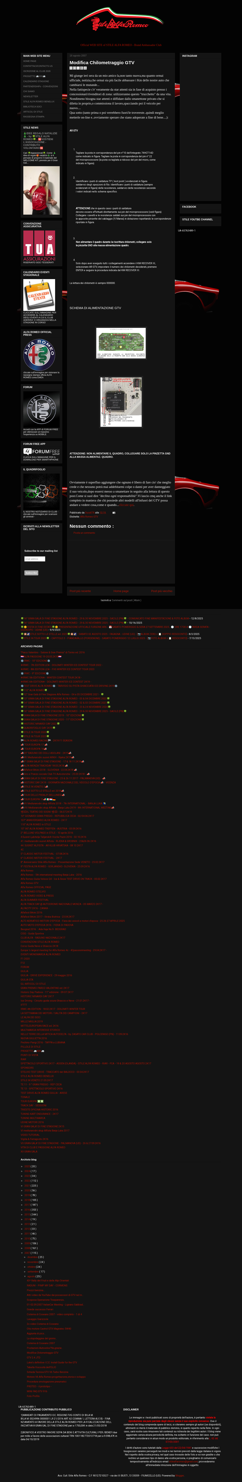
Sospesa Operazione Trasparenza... (46, 1299)
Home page (121, 591)
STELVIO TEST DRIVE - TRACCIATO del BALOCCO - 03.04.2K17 (55, 1071)
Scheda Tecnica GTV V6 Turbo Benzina (47, 1372)
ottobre (31, 1266)
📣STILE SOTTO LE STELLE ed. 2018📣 (42, 790)
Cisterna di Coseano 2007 (41, 1343)
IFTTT (24, 1004)
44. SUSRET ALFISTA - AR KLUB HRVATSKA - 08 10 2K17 (52, 845)
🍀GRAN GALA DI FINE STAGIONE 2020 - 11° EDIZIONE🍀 (52, 719)
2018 (28, 1200)
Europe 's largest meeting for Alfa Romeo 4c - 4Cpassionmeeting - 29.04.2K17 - (64, 950)
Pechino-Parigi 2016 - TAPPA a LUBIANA (43, 1042)
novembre (33, 1262)
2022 (28, 1180)
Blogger (179, 1475)
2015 (28, 1214)
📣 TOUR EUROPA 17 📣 (34, 744)
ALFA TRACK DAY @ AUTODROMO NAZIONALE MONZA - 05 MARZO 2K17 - (62, 904)
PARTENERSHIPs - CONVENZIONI (40, 86)
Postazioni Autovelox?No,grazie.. (45, 1348)
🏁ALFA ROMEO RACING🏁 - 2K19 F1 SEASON (46, 740)
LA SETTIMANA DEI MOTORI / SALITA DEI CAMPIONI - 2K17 (54, 1013)
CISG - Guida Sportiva (32, 933)
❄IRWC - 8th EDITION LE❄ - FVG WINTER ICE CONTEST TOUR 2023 (57, 669)
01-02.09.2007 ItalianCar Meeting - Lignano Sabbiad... (55, 1304)
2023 (28, 1175)
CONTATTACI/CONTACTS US (38, 66)
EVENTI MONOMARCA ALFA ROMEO (40, 954)
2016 (28, 1209)
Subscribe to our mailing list (41, 551)
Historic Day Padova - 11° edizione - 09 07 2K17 (47, 992)
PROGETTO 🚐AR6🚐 (34, 76)
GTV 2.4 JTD (33, 1357)
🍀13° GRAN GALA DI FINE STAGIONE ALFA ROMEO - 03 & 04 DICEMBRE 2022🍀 (65, 698)
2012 (28, 1228)
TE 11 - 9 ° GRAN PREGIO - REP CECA (41, 1084)
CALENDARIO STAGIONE (36, 81)
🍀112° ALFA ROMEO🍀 (34, 690)
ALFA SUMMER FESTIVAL (35, 899)
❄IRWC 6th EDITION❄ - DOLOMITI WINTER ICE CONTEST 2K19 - (56, 681)
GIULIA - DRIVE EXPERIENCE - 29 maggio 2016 (46, 975)
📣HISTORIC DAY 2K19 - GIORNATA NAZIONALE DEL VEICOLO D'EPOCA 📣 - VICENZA (68, 782)
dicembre (32, 1257)
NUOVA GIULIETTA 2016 (34, 1038)
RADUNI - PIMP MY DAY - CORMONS (47, 1285)
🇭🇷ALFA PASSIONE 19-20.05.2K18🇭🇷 (41, 656)
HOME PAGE (29, 61)
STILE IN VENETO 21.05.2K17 (37, 1080)
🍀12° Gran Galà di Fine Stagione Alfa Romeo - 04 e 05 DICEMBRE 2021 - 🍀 (62, 694)
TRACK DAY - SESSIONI (33, 1105)
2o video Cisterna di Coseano (43, 1323)
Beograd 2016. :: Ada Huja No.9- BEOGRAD (43, 929)
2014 (28, 1219)
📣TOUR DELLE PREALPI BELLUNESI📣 (43, 795)
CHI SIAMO (29, 91)
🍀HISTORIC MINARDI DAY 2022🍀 (40, 723)
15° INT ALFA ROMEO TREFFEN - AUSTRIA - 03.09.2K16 (51, 828)
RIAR (23, 1059)
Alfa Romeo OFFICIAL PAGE (36, 887)
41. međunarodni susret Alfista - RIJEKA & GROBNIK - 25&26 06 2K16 (58, 841)
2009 (28, 1243)
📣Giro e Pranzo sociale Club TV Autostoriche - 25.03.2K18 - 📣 (55, 774)
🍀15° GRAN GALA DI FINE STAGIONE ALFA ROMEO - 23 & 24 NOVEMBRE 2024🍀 (66, 706)
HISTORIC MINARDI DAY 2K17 (37, 996)
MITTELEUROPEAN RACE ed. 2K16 (39, 1025)
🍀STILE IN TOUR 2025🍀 (35, 736)
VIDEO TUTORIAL (30, 1134)
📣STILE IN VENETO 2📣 (34, 786)
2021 (28, 1185)
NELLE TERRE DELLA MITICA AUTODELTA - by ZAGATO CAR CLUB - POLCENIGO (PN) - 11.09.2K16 (74, 1034)
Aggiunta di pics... (36, 1333)
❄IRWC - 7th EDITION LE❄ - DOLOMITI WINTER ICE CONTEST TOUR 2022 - (62, 665)
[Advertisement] (121, 561)
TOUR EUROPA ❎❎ (32, 1101)
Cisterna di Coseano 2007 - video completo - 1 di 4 (54, 1314)
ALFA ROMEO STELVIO (33, 891)
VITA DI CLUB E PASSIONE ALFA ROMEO (43, 1147)
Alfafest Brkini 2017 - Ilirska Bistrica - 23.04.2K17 (47, 916)
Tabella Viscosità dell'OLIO (41, 1367)
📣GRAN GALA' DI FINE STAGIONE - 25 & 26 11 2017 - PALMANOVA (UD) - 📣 (63, 778)
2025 (28, 1166)
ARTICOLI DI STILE (33, 111)
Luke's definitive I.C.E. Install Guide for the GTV (52, 1362)
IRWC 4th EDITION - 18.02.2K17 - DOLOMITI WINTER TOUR (53, 1009)
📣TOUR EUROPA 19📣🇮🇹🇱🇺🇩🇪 (38, 799)
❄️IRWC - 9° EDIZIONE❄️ (35, 673)
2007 (28, 1252)
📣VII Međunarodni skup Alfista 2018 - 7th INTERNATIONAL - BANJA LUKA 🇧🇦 (63, 803)
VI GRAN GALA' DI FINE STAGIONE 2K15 (42, 1126)
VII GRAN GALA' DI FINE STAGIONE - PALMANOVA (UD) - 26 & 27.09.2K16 (61, 1143)
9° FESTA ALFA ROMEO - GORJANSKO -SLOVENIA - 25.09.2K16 (55, 866)
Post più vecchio (161, 591)
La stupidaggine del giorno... (42, 1338)
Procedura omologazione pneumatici (46, 1381)
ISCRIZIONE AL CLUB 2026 (36, 71)
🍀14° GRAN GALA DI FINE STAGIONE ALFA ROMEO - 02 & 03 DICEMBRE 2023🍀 (65, 702)
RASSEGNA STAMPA (33, 116)
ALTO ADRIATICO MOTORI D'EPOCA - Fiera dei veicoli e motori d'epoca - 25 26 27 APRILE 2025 (73, 920)
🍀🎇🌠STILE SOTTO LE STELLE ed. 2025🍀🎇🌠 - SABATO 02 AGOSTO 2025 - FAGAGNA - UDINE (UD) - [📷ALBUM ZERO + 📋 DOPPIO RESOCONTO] (104, 634)
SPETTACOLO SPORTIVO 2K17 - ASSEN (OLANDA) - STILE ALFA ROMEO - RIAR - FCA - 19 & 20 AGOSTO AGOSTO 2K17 (86, 1063)
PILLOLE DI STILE (30, 1046)
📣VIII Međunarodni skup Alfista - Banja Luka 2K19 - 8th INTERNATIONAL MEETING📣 (67, 807)
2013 (28, 1224)
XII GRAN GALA (29, 1151)
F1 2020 (25, 958)
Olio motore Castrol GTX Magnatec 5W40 (49, 1328)
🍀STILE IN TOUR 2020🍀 (35, 732)
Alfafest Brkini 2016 (31, 912)
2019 (28, 1195)
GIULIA (24, 971)
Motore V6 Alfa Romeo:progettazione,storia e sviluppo (56, 1376)
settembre (33, 1271)
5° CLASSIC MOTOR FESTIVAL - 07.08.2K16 (44, 853)
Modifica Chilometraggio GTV (42, 1352)
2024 (28, 1171)
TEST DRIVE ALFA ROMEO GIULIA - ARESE (44, 1092)
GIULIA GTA (27, 979)
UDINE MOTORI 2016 (32, 1122)
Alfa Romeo (27, 870)
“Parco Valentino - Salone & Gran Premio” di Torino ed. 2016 (53, 652)
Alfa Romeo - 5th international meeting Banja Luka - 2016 (51, 874)
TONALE (25, 1097)
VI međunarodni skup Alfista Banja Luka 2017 (45, 1130)
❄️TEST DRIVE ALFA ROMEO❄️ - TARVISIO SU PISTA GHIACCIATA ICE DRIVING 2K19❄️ (69, 685)
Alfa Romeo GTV (89, 516)
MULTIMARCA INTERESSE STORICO (40, 1030)
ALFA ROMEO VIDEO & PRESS (37, 895)
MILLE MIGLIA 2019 (32, 1021)
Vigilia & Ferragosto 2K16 (34, 1139)
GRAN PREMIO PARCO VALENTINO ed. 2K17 (45, 988)
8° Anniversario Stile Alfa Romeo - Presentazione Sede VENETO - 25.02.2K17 (62, 862)
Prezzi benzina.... (36, 1290)
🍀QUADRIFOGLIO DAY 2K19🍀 (38, 727)
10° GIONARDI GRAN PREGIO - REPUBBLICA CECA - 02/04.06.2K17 (57, 816)
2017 (28, 1204)
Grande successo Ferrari (40, 1309)
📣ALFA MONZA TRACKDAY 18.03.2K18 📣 (44, 765)
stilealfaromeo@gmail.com (183, 1461)
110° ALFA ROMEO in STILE (36, 824)
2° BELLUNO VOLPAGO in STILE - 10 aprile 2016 (47, 832)
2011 (28, 1233)
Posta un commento (84, 532)
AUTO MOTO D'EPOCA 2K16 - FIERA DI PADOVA (47, 925)
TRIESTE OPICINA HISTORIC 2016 (39, 1109)
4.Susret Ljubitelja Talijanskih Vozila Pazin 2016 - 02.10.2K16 (53, 837)
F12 (23, 962)
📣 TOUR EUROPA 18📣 (34, 748)
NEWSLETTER (30, 96)
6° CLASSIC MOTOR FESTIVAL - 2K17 (41, 857)
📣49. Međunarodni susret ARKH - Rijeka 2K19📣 (47, 757)
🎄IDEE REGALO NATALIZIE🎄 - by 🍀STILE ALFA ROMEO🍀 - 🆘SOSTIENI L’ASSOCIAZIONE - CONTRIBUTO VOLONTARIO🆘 (40, 140)
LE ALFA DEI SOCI (30, 1017)
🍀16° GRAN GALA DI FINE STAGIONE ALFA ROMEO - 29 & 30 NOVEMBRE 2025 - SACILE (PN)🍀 (74, 622)
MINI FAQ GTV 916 (37, 1391)
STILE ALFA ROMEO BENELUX (38, 101)
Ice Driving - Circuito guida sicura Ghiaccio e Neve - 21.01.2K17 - (55, 1000)
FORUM (25, 967)
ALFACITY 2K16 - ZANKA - (35, 908)
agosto (31, 1276)
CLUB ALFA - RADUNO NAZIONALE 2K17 (43, 937)
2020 (28, 1190)
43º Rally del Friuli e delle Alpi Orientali (48, 1280)
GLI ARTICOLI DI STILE (33, 983)
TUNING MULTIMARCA (33, 1118)
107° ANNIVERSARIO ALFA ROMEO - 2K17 (44, 820)
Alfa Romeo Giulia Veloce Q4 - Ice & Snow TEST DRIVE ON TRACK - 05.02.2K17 (63, 878)
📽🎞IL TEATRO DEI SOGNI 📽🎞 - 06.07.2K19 (46, 811)
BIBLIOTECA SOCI (32, 106)
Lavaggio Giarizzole (37, 1319)
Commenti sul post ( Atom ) (126, 600)
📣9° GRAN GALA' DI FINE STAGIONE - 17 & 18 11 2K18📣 (52, 761)
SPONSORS (27, 1067)
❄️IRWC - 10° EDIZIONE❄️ (35, 660)
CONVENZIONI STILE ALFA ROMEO (40, 941)
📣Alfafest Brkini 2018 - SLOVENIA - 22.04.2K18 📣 (49, 769)
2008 (28, 1248)
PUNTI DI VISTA (29, 1055)
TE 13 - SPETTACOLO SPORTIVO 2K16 (42, 1088)
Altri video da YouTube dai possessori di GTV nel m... (55, 1295)
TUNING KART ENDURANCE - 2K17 (39, 1113)
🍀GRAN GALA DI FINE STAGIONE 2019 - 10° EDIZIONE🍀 (52, 715)
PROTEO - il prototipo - (39, 1386)
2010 (28, 1238)
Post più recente (80, 591)
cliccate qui (126, 505)
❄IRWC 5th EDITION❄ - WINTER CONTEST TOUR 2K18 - (51, 677)
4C (22, 849)
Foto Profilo (33, 1396)
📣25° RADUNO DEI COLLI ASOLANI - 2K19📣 (46, 753)
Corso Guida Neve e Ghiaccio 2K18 (39, 946)
